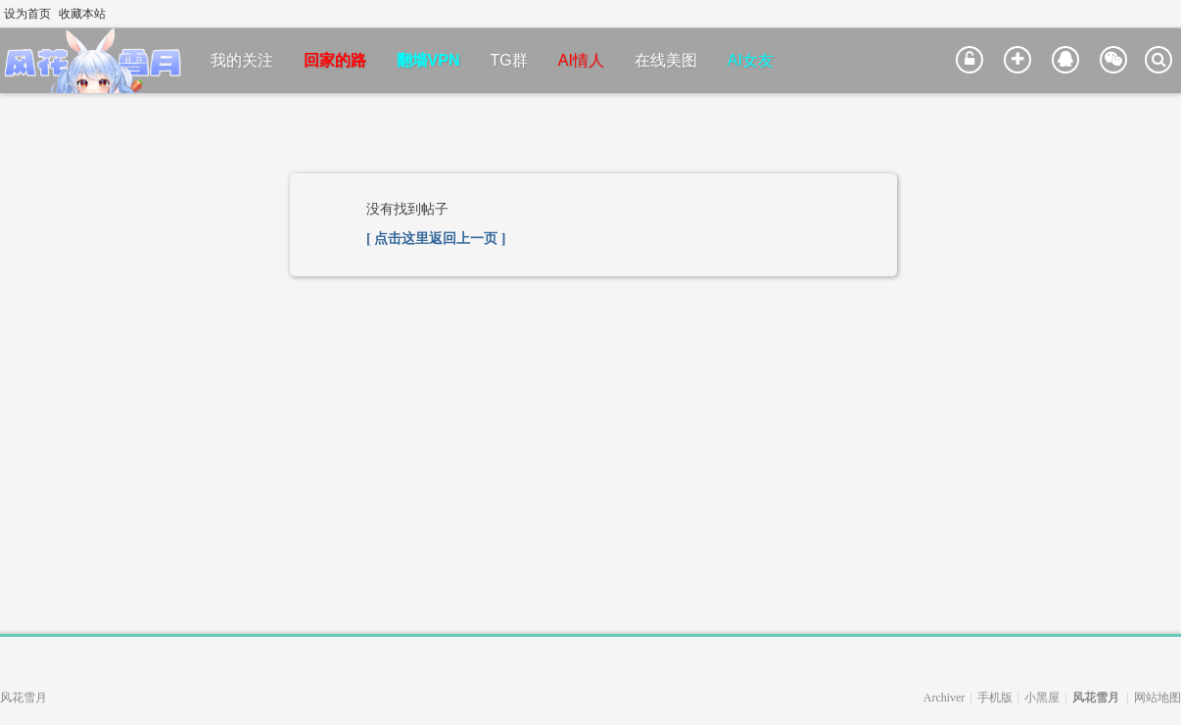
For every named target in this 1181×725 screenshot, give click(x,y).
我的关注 (242, 60)
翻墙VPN (428, 60)
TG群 (509, 60)
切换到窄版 (1169, 14)
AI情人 (581, 60)
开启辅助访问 (1153, 14)
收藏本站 (82, 14)
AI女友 (751, 60)
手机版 (995, 697)
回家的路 (335, 60)
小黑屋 (1042, 697)
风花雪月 (1095, 697)
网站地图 (1157, 697)
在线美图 (666, 60)
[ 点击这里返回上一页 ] (435, 238)
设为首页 (27, 14)
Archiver (944, 697)
